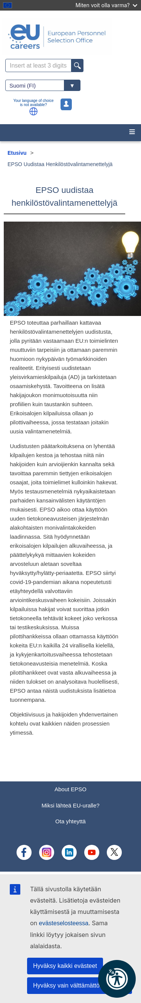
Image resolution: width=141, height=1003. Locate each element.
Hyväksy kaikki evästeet (65, 966)
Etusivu (17, 153)
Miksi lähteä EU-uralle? (70, 805)
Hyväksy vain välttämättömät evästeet (82, 985)
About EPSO (70, 789)
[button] (33, 111)
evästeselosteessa (64, 923)
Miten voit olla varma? (106, 5)
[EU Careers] (70, 36)
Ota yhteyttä (70, 821)
